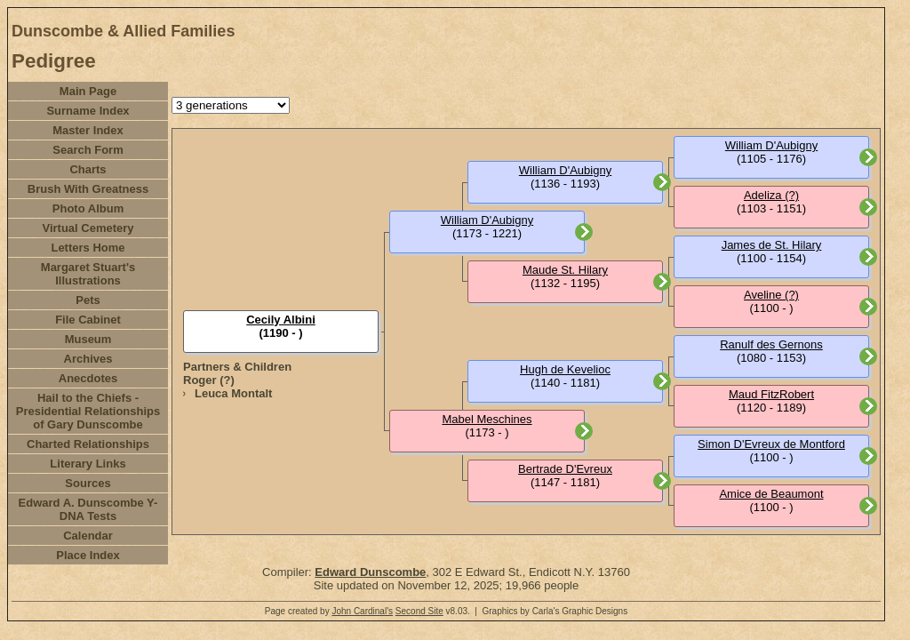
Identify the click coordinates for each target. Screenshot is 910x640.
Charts (87, 169)
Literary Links (87, 463)
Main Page (88, 91)
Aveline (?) (771, 294)
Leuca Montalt (233, 393)
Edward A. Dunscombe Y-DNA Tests (88, 509)
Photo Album (88, 208)
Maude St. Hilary (565, 269)
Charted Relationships (88, 444)
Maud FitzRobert (771, 394)
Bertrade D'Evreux (565, 469)
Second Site (419, 611)
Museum (88, 339)
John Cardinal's (362, 611)
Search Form (87, 149)
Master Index (87, 130)
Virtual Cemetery (87, 228)
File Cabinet (88, 319)
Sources (87, 483)
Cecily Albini (280, 319)
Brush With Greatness (88, 189)
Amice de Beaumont (771, 493)
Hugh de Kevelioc (565, 369)
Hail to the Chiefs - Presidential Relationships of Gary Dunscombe (88, 411)
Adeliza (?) (771, 195)
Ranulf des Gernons (771, 344)
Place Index (88, 555)
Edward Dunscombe (370, 572)
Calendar (88, 535)
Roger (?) (209, 380)
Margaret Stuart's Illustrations (88, 273)
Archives (88, 358)
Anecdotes (88, 378)
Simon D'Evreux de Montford (771, 444)
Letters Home (87, 247)
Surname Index (87, 110)
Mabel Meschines (486, 419)
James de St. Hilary (772, 245)
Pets (88, 300)
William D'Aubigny (487, 220)
